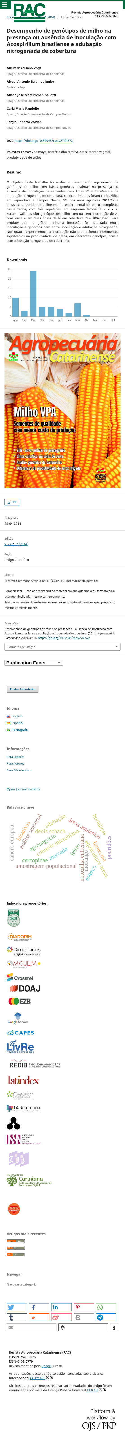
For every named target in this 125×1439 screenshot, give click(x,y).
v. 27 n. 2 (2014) (44, 17)
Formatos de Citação (21, 647)
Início (10, 17)
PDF (14, 502)
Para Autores (15, 763)
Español (17, 723)
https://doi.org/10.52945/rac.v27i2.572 (44, 140)
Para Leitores (15, 757)
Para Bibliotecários (19, 770)
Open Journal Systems (23, 789)
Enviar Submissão (22, 689)
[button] (17, 1307)
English (17, 716)
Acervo (24, 17)
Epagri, (47, 1366)
